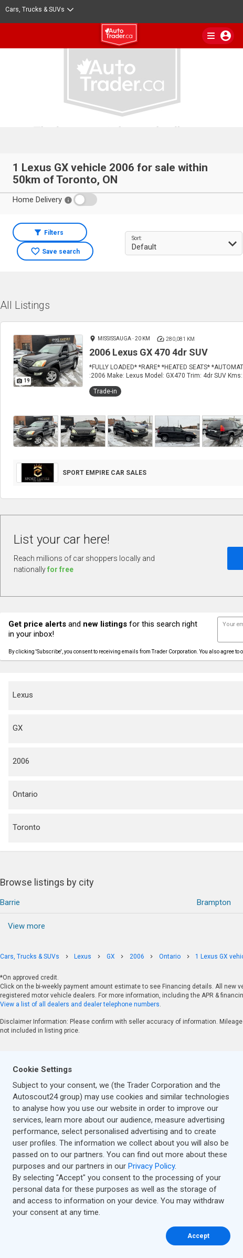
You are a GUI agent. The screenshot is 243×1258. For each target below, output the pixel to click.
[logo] (122, 36)
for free (60, 569)
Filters (54, 232)
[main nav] (218, 35)
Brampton (214, 902)
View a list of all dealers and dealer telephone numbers (80, 1004)
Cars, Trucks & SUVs (39, 9)
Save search (61, 251)
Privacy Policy (151, 1166)
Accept (198, 1236)
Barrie (10, 902)
